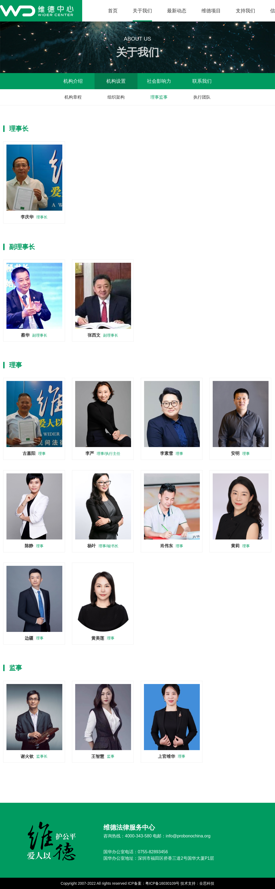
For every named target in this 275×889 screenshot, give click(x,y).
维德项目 (211, 10)
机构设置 (116, 81)
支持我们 (245, 10)
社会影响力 (159, 81)
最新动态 (176, 10)
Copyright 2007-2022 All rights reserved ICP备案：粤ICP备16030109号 (120, 883)
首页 (113, 10)
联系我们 (202, 81)
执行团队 (202, 97)
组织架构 (116, 97)
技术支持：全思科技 (197, 883)
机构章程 (73, 97)
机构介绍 (73, 81)
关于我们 (142, 10)
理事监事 (159, 97)
